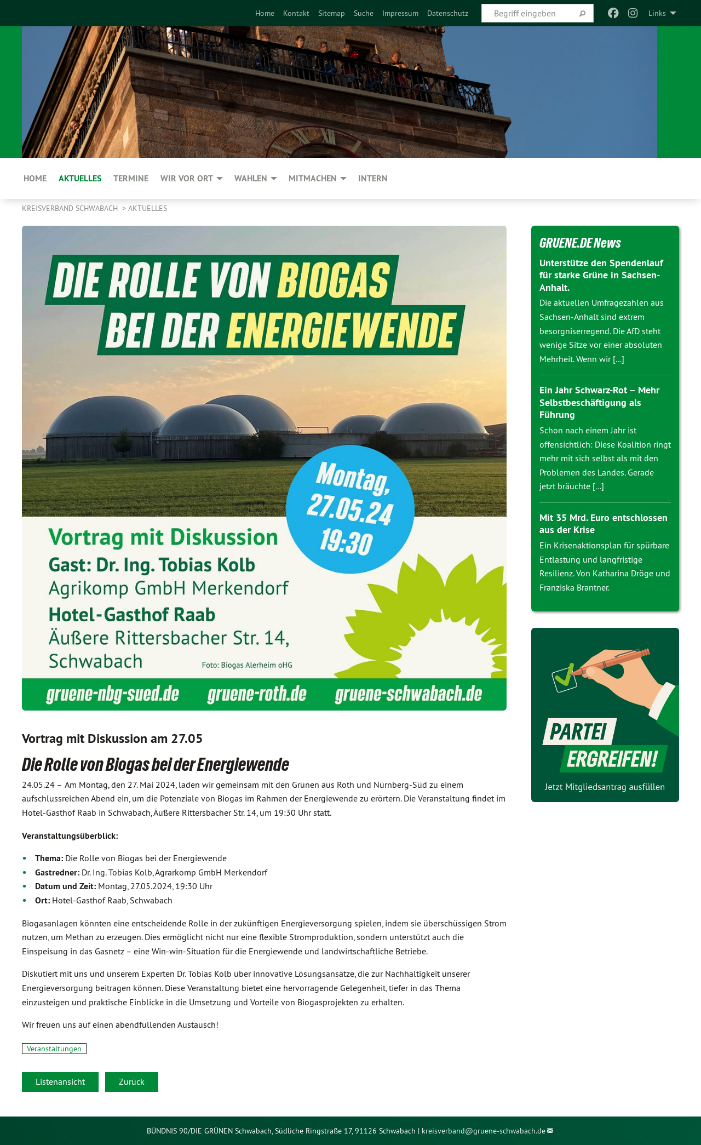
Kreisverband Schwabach (71, 208)
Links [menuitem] (657, 13)
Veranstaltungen (54, 1049)
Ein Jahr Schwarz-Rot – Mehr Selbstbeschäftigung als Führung (599, 402)
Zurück (132, 1081)
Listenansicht (60, 1081)
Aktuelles (147, 208)
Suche (364, 13)
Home (264, 13)
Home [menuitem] (35, 178)
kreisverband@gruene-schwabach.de (483, 1131)
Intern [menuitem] (373, 178)
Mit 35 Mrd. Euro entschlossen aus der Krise (603, 523)
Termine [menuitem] (130, 178)
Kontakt (296, 13)
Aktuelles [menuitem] (80, 178)
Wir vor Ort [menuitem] (186, 178)
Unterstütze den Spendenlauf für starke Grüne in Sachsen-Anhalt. (601, 275)
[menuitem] (264, 13)
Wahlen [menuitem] (250, 178)
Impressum (400, 13)
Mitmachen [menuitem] (313, 178)
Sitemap (331, 13)
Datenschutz (447, 13)
